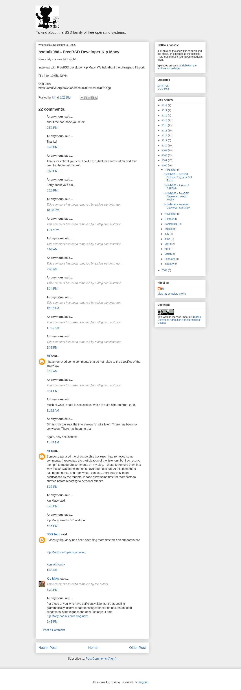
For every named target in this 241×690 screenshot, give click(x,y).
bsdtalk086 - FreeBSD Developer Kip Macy (78, 52)
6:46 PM (52, 525)
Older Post (137, 648)
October (169, 218)
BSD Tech (53, 534)
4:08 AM (52, 249)
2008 (164, 155)
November (171, 213)
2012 (164, 135)
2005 (164, 270)
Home (92, 648)
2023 (164, 105)
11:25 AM (53, 328)
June (168, 238)
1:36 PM (52, 486)
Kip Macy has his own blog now (68, 616)
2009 (164, 150)
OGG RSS (164, 88)
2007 (164, 160)
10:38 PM (53, 210)
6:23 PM (52, 190)
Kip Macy (53, 578)
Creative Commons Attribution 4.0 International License (179, 319)
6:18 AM (52, 371)
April (167, 248)
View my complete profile (172, 293)
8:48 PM (52, 147)
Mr (48, 356)
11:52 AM (53, 410)
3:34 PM (52, 288)
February (170, 258)
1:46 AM (52, 570)
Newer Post (47, 648)
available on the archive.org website (177, 67)
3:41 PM (52, 391)
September (171, 223)
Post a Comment (54, 630)
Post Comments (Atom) (101, 658)
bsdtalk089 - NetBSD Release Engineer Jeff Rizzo (178, 177)
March (168, 253)
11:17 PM (53, 229)
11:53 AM (53, 442)
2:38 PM (52, 347)
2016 (164, 115)
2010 (164, 145)
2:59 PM (52, 127)
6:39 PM (52, 589)
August (169, 228)
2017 (164, 110)
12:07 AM (53, 308)
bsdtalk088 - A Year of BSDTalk (176, 187)
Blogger (143, 682)
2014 (164, 125)
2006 (164, 165)
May (167, 243)
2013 (164, 130)
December (171, 169)
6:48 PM (52, 621)
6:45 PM (52, 506)
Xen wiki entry (56, 564)
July (167, 233)
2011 (164, 140)
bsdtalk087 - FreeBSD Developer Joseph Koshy (176, 196)
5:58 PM (52, 170)
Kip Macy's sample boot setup (66, 552)
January (169, 263)
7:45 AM (52, 269)
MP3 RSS (163, 85)
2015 (164, 120)
